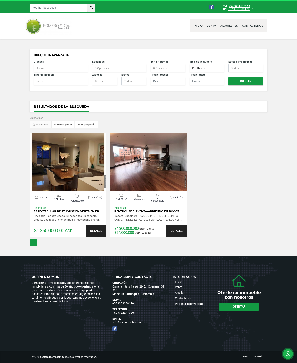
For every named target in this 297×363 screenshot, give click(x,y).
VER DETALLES (68, 161)
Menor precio (63, 124)
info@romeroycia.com (126, 322)
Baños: (125, 74)
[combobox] (61, 68)
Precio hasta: (198, 74)
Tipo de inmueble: (201, 61)
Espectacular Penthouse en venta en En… (67, 211)
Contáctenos (252, 25)
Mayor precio (86, 124)
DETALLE (96, 230)
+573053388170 (239, 9)
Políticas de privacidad (189, 303)
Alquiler (179, 292)
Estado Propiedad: (240, 61)
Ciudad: (39, 61)
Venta (211, 25)
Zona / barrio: (159, 61)
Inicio (198, 25)
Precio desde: (159, 74)
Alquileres (229, 25)
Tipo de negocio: (44, 74)
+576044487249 (239, 6)
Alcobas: (97, 74)
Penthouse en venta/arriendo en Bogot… (147, 211)
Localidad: (99, 61)
